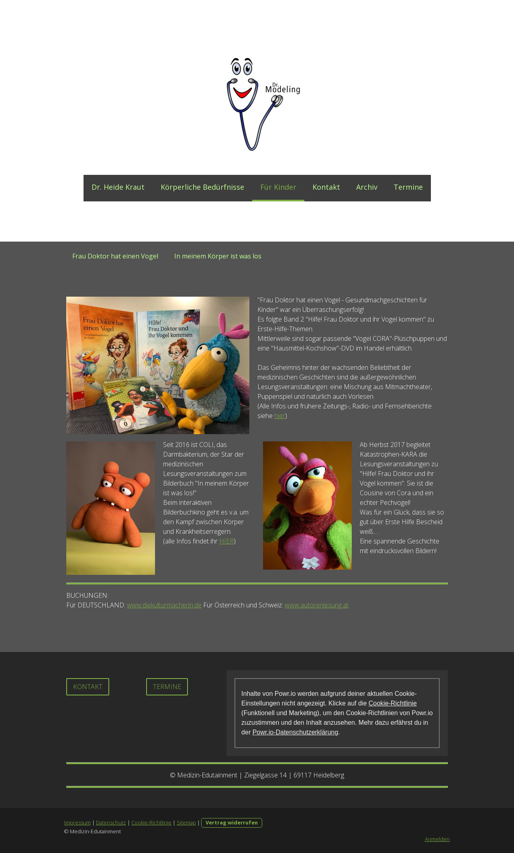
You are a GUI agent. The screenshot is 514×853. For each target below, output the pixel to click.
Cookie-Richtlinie (393, 703)
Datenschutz (111, 822)
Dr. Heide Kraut (118, 187)
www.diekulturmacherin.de (164, 605)
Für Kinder (278, 187)
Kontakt (326, 187)
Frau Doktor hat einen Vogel (115, 256)
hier (279, 415)
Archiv (366, 187)
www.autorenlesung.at (317, 605)
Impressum (77, 822)
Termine (408, 187)
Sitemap (186, 822)
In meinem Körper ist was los (217, 256)
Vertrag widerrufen (232, 822)
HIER (226, 541)
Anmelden (437, 839)
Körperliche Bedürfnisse (202, 187)
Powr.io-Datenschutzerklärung (295, 732)
